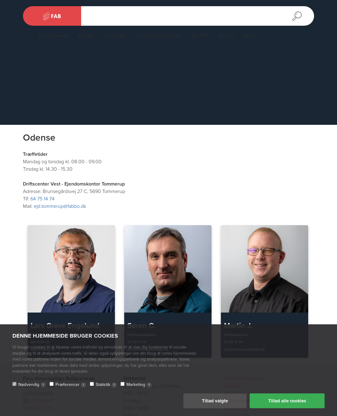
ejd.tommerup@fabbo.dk (60, 206)
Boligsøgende (53, 36)
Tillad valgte (215, 401)
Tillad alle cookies (287, 401)
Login (250, 36)
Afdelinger (114, 36)
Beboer (86, 36)
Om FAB (199, 36)
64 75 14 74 (42, 199)
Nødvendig (32, 385)
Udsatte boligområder (158, 36)
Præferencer (70, 385)
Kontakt (226, 36)
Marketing (139, 385)
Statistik (106, 385)
